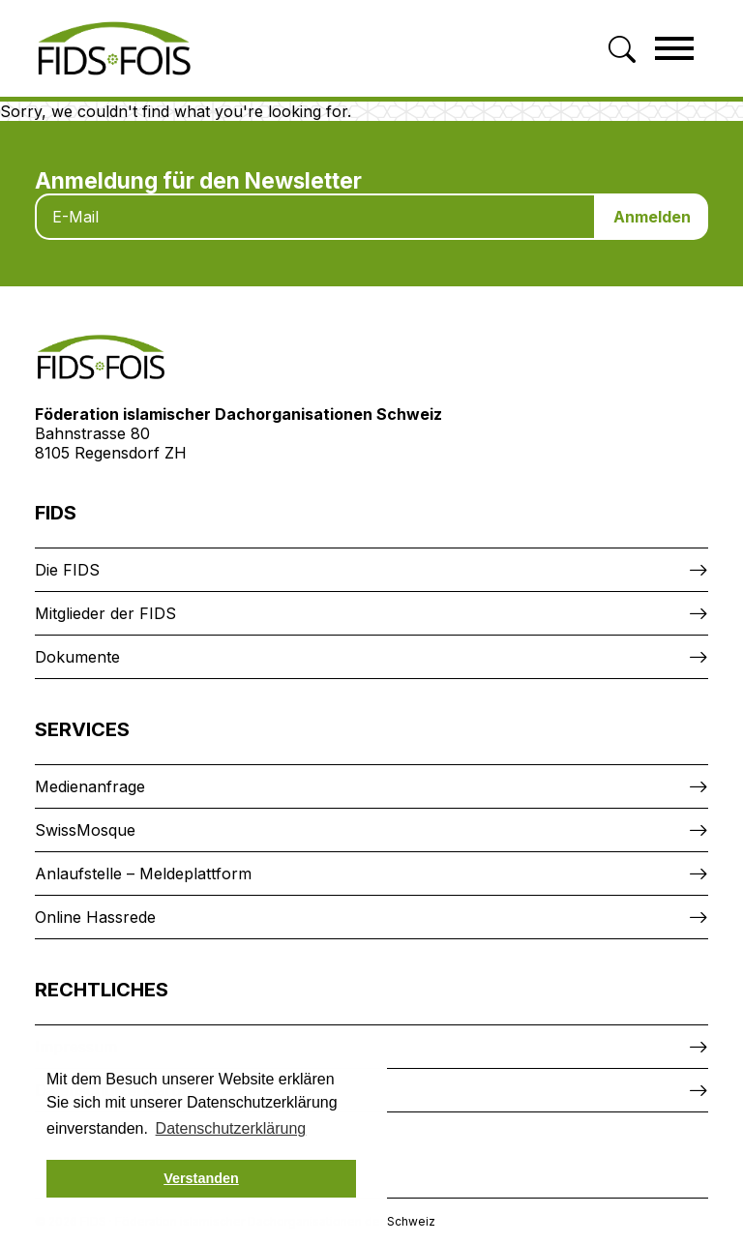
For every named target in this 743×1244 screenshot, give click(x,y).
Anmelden (652, 216)
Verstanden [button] (201, 1178)
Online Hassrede (95, 917)
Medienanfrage (90, 786)
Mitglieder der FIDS (105, 613)
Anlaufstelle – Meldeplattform (143, 873)
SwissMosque (85, 830)
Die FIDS (67, 569)
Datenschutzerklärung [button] (231, 1128)
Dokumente (77, 656)
